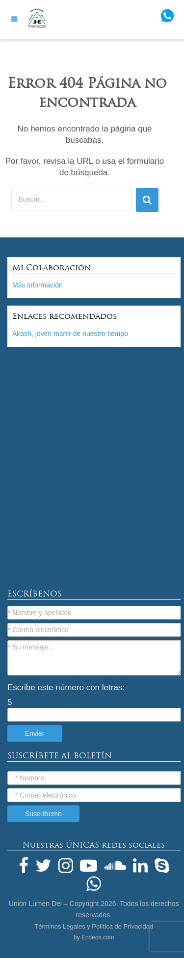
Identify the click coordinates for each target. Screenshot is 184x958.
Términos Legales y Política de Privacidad (93, 926)
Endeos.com (97, 937)
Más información (37, 285)
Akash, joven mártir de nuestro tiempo (70, 333)
